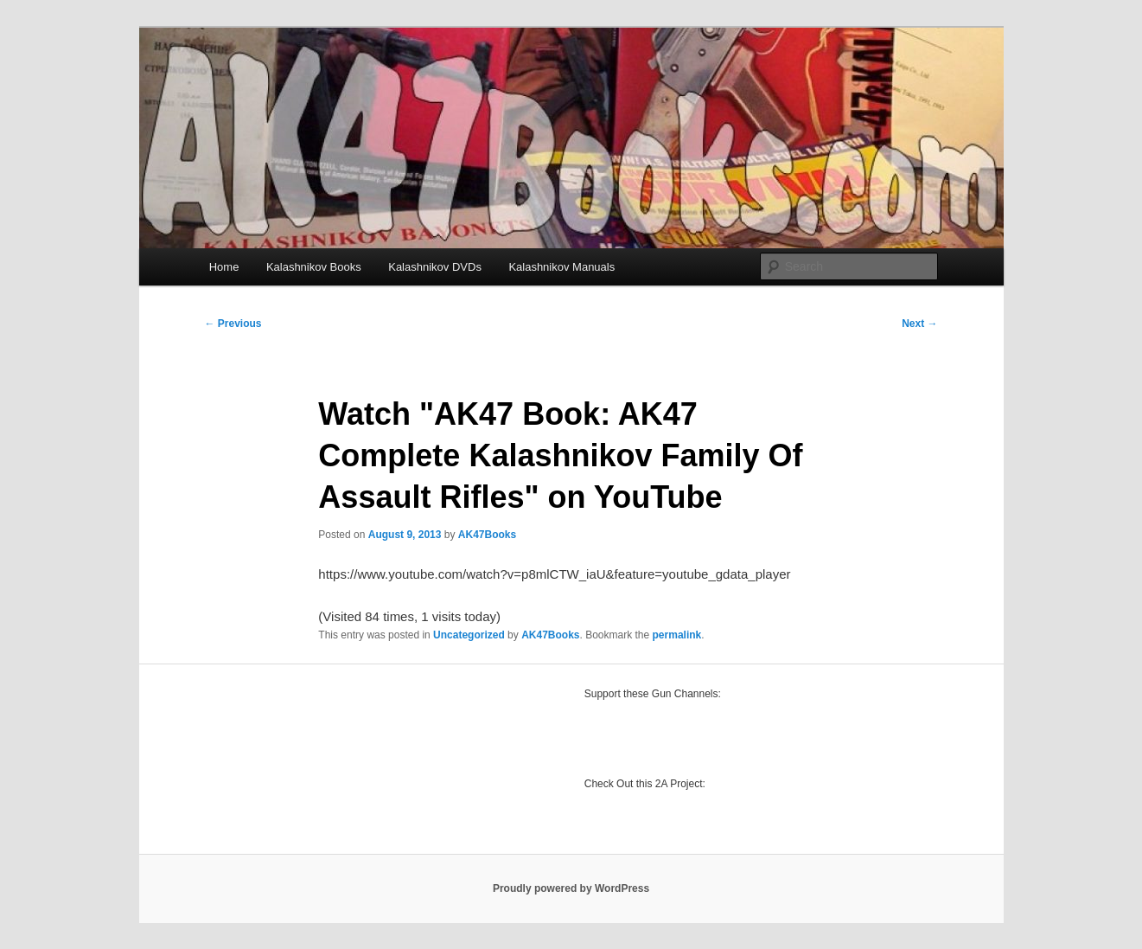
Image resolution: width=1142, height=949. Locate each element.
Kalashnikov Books (313, 266)
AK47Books (487, 535)
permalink (677, 635)
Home (224, 266)
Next (919, 323)
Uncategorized (469, 635)
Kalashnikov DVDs (435, 266)
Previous (233, 323)
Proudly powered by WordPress (571, 888)
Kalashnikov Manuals (561, 266)
